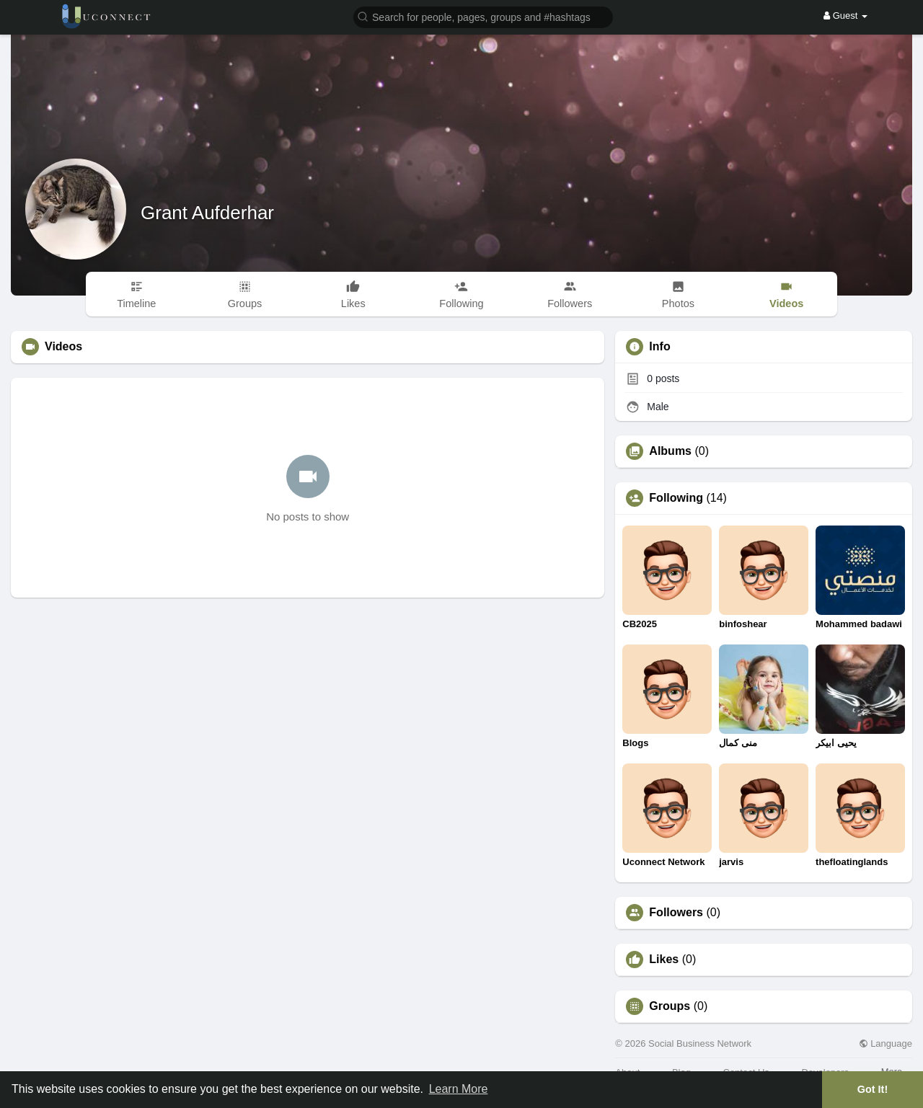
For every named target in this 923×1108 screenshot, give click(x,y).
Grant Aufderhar (207, 212)
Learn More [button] (458, 1089)
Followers (676, 912)
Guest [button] (845, 15)
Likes (664, 959)
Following (676, 498)
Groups (669, 1006)
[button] (483, 16)
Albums (670, 451)
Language (885, 1043)
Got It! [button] (872, 1089)
